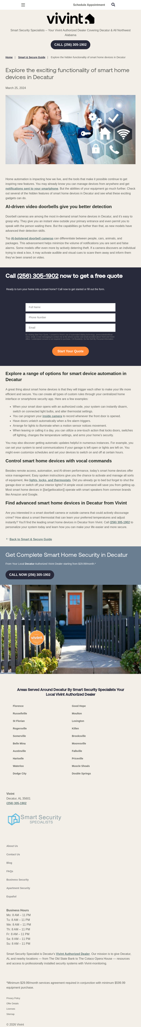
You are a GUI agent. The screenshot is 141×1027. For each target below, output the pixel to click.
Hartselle (18, 758)
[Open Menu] (23, 5)
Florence (18, 705)
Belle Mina (19, 743)
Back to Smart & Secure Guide (29, 539)
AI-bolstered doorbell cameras (32, 238)
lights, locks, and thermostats (50, 480)
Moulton (77, 713)
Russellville (20, 713)
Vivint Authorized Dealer (73, 953)
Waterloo (18, 766)
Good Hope (79, 705)
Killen (75, 728)
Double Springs (81, 773)
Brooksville (79, 736)
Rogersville (20, 728)
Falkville (77, 751)
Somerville (19, 736)
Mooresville (79, 743)
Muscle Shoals (81, 766)
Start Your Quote (70, 351)
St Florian (19, 721)
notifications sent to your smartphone (32, 188)
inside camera (52, 416)
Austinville (19, 751)
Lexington (78, 721)
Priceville (77, 758)
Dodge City (19, 773)
